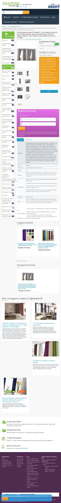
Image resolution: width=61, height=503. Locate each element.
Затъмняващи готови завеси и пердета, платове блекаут (8, 58)
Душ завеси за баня (7, 206)
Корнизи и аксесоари (26, 22)
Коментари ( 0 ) (28, 139)
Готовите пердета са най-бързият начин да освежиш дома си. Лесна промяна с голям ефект (14, 325)
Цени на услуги (20, 458)
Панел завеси (44, 17)
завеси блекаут (23, 261)
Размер (41, 43)
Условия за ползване (7, 462)
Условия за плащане (6, 463)
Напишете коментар (36, 39)
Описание (20, 139)
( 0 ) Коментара (27, 39)
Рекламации (19, 462)
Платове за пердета (7, 156)
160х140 (41, 45)
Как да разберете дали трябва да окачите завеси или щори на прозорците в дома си (14, 399)
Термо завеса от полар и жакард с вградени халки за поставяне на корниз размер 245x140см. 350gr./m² (27, 244)
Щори (53, 17)
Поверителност (5, 460)
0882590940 (24, 448)
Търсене (26, 12)
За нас (3, 458)
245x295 (41, 48)
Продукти (4, 40)
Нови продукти (6, 63)
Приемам (5, 498)
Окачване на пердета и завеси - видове (44, 361)
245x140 (54, 46)
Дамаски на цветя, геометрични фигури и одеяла (7, 169)
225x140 (45, 45)
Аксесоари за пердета (8, 192)
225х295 (50, 45)
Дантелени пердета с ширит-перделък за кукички (7, 121)
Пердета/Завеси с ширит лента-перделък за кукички (7, 89)
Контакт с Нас (20, 460)
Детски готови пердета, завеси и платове (7, 152)
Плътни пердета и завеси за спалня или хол (8, 110)
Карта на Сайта (20, 463)
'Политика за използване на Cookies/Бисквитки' (13, 496)
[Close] (50, 496)
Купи (49, 91)
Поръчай (22, 128)
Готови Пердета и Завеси (29, 17)
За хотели (4, 195)
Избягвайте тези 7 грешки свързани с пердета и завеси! (33, 479)
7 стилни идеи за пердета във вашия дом (44, 324)
